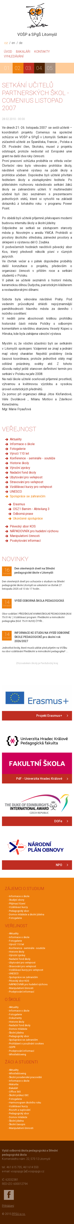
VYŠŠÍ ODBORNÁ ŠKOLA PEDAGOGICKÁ (39, 600)
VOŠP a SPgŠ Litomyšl (37, 34)
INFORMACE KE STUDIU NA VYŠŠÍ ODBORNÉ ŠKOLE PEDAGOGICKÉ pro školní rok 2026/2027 (42, 637)
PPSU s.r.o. (18, 1213)
